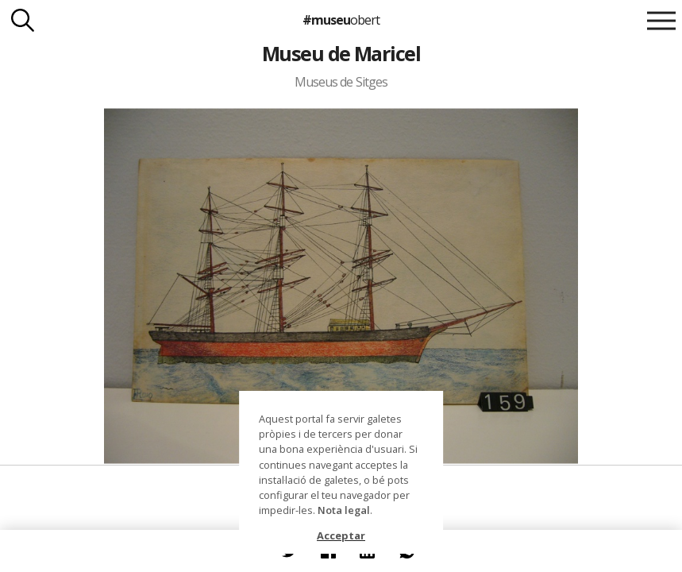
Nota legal (344, 510)
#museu (341, 20)
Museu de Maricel (341, 53)
